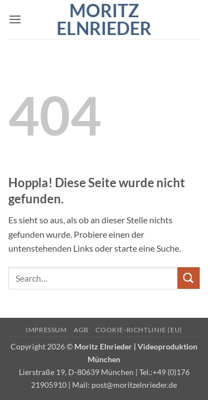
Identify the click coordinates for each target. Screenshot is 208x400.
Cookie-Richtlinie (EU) (138, 330)
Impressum (46, 330)
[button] (15, 19)
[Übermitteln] (188, 278)
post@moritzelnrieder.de (134, 384)
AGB (81, 330)
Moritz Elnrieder (104, 19)
